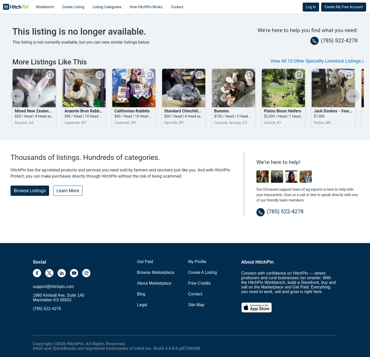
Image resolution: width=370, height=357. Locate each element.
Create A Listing (202, 272)
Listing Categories (107, 7)
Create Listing (73, 7)
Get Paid (145, 261)
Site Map (196, 305)
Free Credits (199, 283)
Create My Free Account (344, 7)
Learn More (68, 190)
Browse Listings (30, 190)
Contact (177, 7)
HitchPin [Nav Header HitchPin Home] (16, 7)
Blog (141, 294)
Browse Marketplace (155, 272)
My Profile (197, 261)
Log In (311, 7)
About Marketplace (154, 283)
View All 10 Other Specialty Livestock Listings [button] (317, 61)
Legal (142, 305)
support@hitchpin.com (53, 286)
